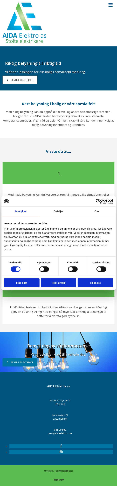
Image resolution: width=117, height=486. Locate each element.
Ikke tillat (21, 282)
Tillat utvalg (58, 282)
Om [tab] (96, 211)
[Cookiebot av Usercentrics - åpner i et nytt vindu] (98, 201)
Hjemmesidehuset (64, 470)
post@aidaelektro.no (60, 433)
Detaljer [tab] (58, 211)
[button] (20, 80)
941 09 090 (60, 429)
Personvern (58, 479)
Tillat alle (95, 282)
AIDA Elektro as (58, 386)
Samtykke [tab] (20, 211)
